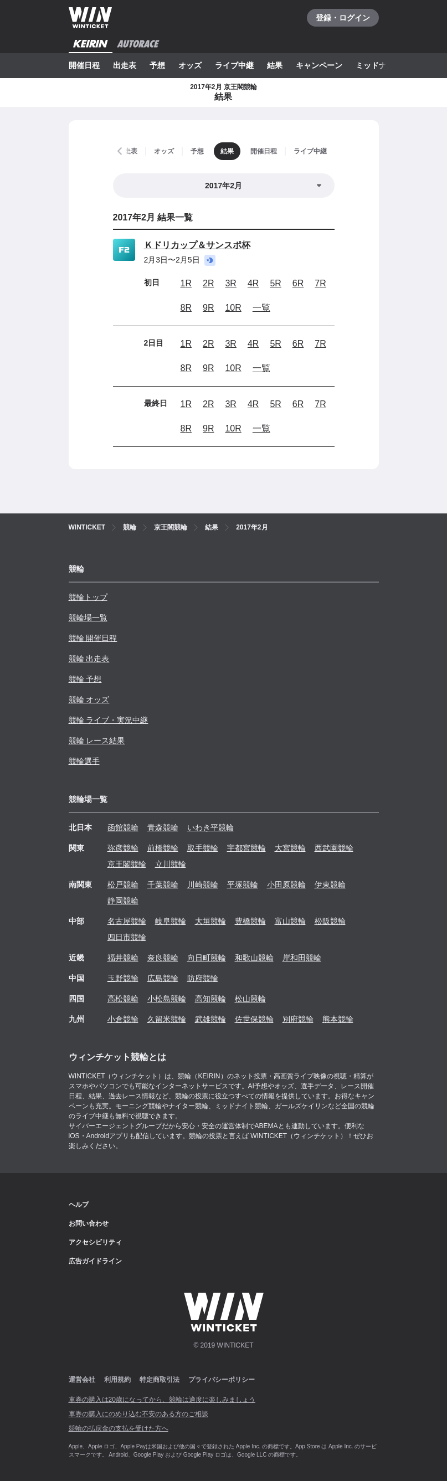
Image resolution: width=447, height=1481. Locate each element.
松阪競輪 (330, 921)
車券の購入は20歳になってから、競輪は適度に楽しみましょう (162, 1399)
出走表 (124, 65)
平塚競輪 (242, 884)
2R (208, 283)
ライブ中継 (234, 65)
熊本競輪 (337, 1019)
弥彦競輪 (122, 848)
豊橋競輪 (250, 921)
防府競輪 (202, 978)
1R (186, 283)
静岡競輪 (122, 900)
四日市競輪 (126, 937)
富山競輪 (290, 921)
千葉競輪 (162, 884)
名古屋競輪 (126, 921)
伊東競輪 (330, 884)
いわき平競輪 (210, 827)
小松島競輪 (166, 998)
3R (230, 283)
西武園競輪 (334, 848)
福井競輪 (122, 957)
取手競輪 (202, 848)
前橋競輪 (162, 848)
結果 (274, 65)
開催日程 (84, 65)
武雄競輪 (210, 1019)
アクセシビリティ (95, 1242)
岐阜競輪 (170, 921)
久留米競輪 (166, 1019)
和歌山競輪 (254, 957)
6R (298, 283)
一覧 (261, 307)
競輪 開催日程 (93, 638)
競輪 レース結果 (97, 740)
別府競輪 (298, 1019)
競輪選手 (84, 761)
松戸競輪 (122, 884)
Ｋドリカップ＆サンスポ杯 (197, 245)
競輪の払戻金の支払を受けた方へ (118, 1428)
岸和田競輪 (301, 957)
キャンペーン (319, 65)
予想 (157, 65)
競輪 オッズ (89, 699)
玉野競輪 (122, 978)
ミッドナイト (379, 65)
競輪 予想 (85, 679)
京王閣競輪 (126, 864)
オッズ (190, 65)
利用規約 (117, 1380)
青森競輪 (162, 827)
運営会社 (82, 1380)
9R (208, 307)
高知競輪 (210, 998)
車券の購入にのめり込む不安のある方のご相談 (138, 1414)
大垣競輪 (210, 921)
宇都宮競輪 (246, 848)
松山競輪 (250, 998)
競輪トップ (88, 597)
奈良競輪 (162, 957)
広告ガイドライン (95, 1261)
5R (275, 283)
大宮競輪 (290, 848)
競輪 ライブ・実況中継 (108, 720)
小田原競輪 (286, 884)
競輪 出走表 (89, 658)
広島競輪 (162, 978)
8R (186, 307)
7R (320, 283)
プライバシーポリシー (221, 1380)
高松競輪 (122, 998)
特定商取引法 (159, 1380)
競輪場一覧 (88, 617)
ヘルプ (79, 1205)
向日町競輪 (206, 957)
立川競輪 (170, 864)
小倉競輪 (122, 1019)
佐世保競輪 (254, 1019)
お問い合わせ (89, 1223)
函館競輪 (122, 827)
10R (233, 307)
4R (253, 283)
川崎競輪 (202, 884)
